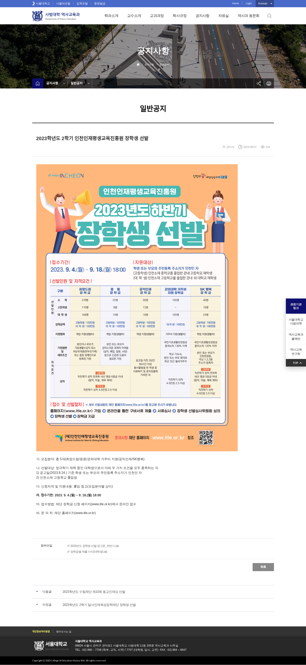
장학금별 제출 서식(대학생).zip (89, 551)
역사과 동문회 (248, 16)
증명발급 (99, 3)
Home (235, 3)
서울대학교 (43, 3)
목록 (263, 567)
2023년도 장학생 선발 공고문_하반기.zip (95, 545)
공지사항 (203, 16)
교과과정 (157, 16)
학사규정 (180, 16)
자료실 (223, 16)
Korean (262, 3)
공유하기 (259, 83)
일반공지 (164, 64)
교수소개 (134, 16)
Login (249, 3)
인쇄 (269, 83)
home (37, 83)
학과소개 (111, 16)
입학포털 (82, 3)
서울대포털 (63, 3)
